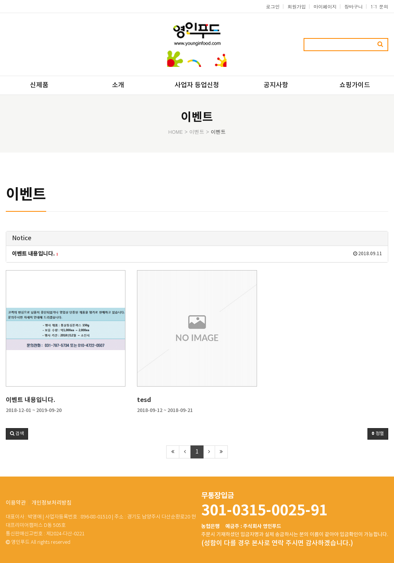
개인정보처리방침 (52, 503)
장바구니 (353, 6)
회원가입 (296, 6)
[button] (17, 434)
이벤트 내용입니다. (30, 400)
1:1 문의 (379, 6)
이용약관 (16, 503)
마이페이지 (325, 6)
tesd (144, 400)
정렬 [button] (378, 433)
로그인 (273, 6)
